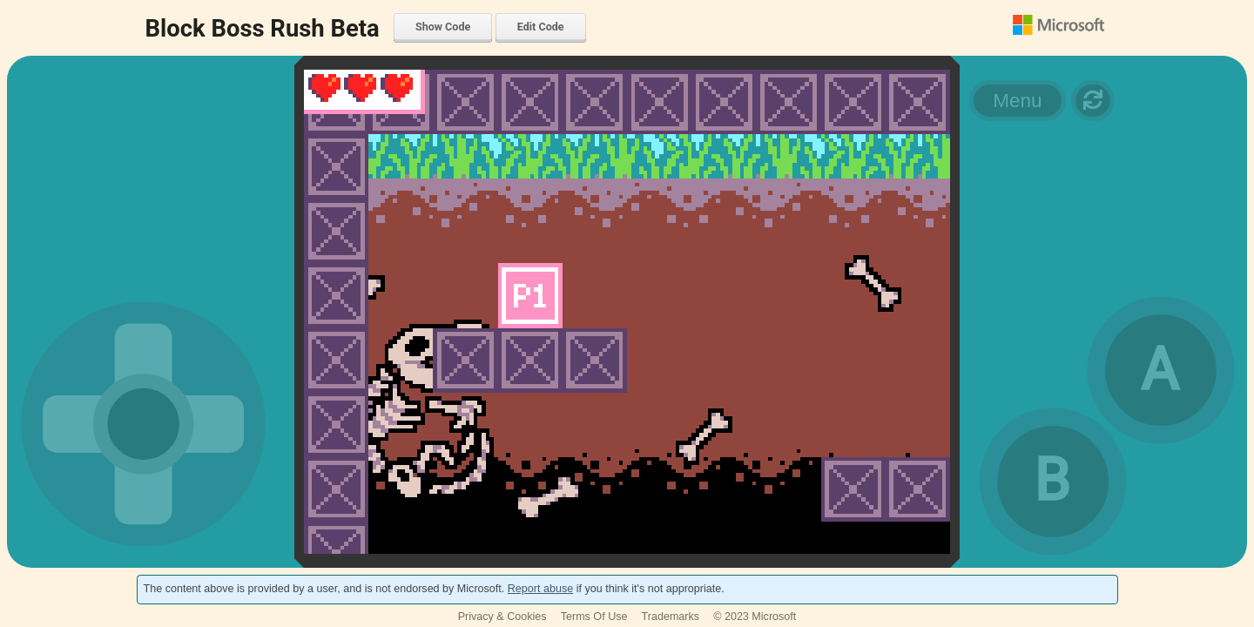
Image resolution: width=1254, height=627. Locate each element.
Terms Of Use (594, 616)
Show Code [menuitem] (442, 26)
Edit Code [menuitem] (540, 26)
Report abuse (540, 589)
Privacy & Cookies (502, 616)
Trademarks (671, 616)
